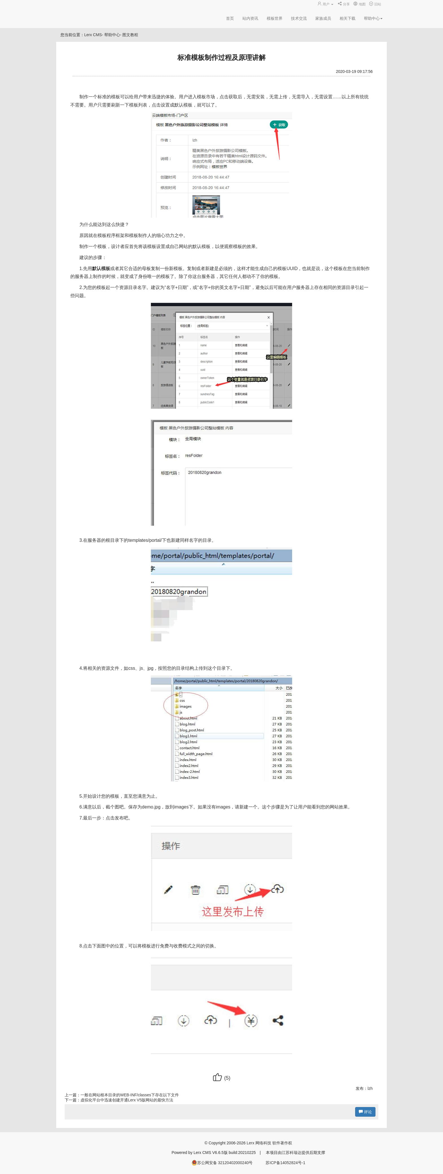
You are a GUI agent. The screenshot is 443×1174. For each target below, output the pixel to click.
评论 (365, 1112)
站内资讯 (250, 18)
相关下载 (347, 18)
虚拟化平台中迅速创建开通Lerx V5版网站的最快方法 (127, 1100)
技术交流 (299, 18)
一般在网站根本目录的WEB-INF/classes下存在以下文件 (130, 1095)
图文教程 (130, 34)
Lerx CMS (93, 34)
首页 (230, 18)
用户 (325, 4)
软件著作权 (282, 1143)
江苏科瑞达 (291, 1152)
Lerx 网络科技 (259, 1143)
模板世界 (275, 18)
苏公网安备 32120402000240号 (222, 1163)
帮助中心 (112, 34)
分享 (344, 4)
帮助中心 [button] (373, 18)
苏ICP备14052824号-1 (285, 1162)
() (221, 1078)
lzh (370, 1088)
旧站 (375, 4)
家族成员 (323, 18)
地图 (359, 4)
